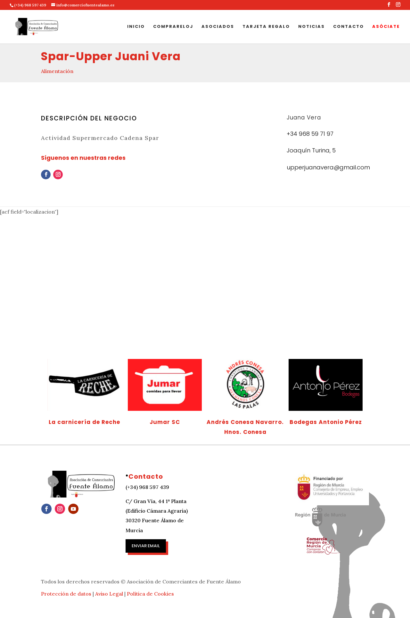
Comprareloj (173, 26)
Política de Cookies (150, 593)
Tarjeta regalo (266, 26)
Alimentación (57, 71)
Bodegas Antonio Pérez (326, 422)
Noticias (311, 26)
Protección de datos (66, 593)
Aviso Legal (109, 593)
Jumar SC (165, 422)
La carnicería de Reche (84, 422)
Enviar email (146, 546)
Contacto (348, 26)
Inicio (136, 26)
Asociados (217, 26)
